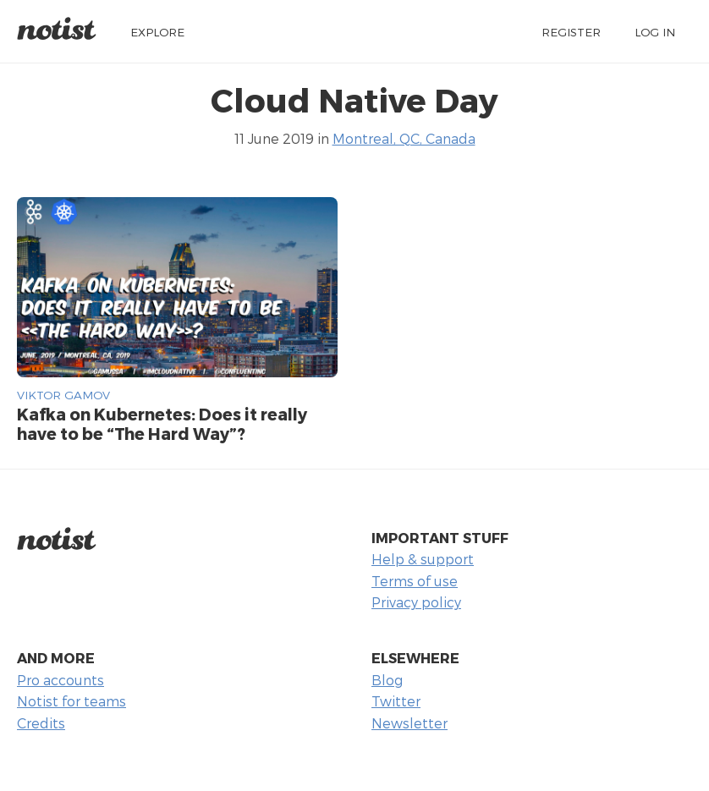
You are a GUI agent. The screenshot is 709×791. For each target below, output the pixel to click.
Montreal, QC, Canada (404, 138)
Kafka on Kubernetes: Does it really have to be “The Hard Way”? (162, 423)
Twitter (395, 701)
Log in (655, 32)
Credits (41, 723)
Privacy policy (416, 602)
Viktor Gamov (63, 394)
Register (571, 32)
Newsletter (409, 723)
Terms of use (414, 581)
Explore (157, 32)
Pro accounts (60, 680)
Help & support (422, 559)
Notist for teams (71, 701)
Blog (387, 680)
